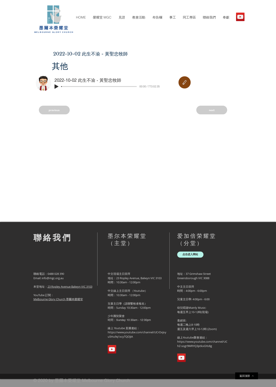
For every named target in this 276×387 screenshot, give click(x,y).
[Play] (56, 86)
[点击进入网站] (190, 255)
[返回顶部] (246, 375)
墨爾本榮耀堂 (54, 27)
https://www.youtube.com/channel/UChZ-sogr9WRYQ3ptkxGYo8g (202, 344)
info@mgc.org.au (53, 278)
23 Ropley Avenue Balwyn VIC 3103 (70, 287)
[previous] (54, 110)
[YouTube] (240, 17)
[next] (211, 110)
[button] (102, 17)
